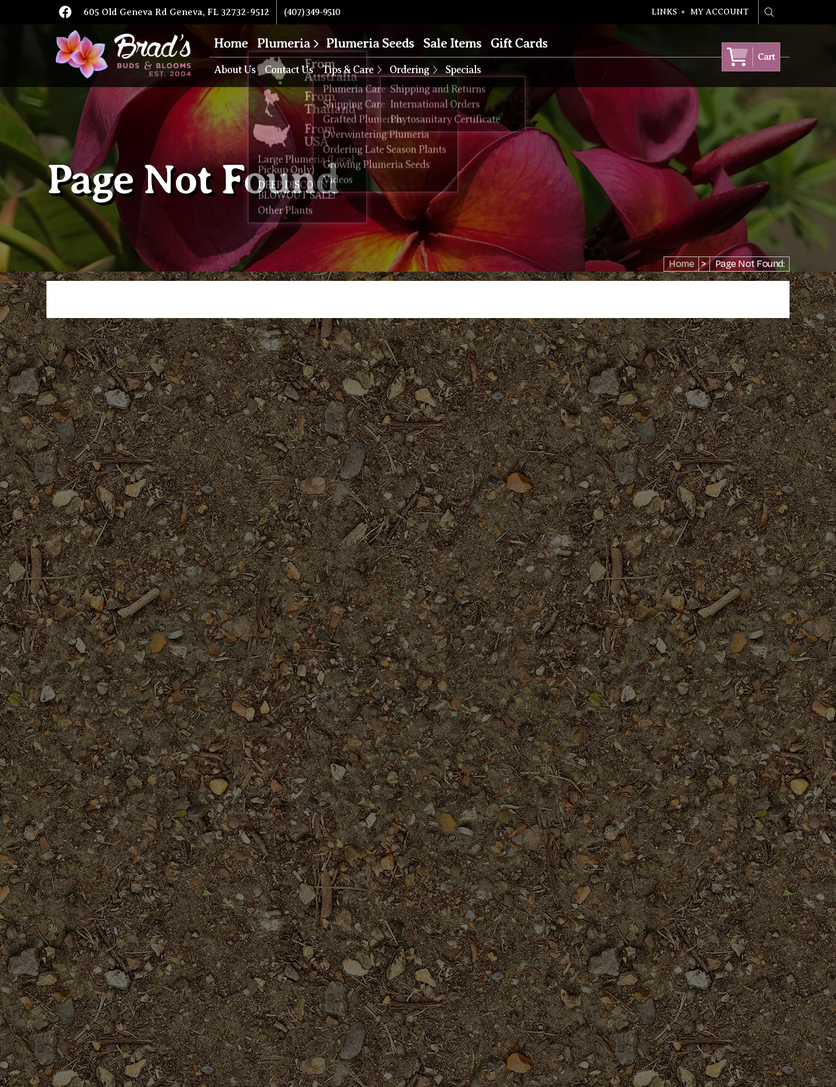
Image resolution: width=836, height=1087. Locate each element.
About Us (234, 69)
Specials (463, 69)
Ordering (409, 69)
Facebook (65, 12)
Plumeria (283, 43)
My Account (719, 12)
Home (231, 43)
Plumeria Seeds (370, 43)
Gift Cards (519, 43)
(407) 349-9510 (312, 12)
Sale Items (452, 43)
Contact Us (289, 69)
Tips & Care (347, 69)
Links (664, 12)
